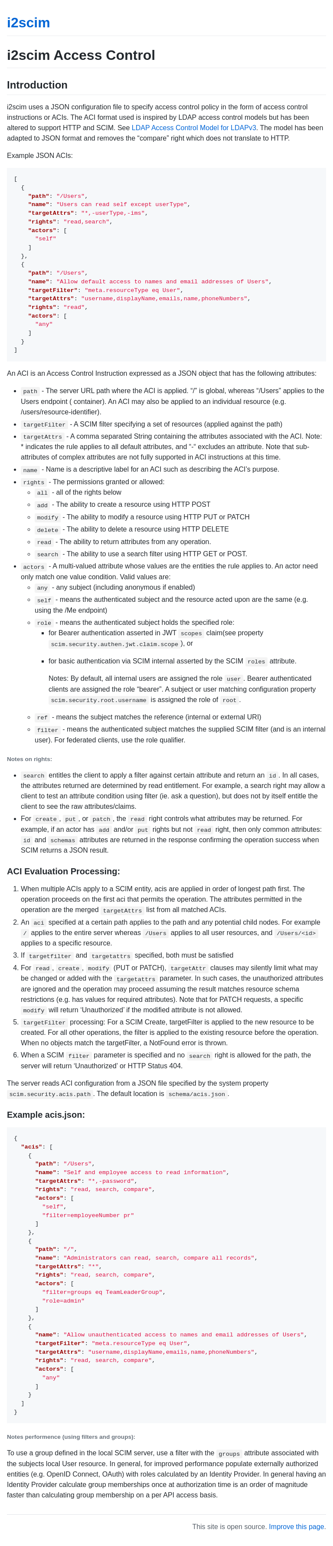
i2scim (28, 22)
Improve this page (296, 1526)
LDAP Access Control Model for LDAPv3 (194, 127)
